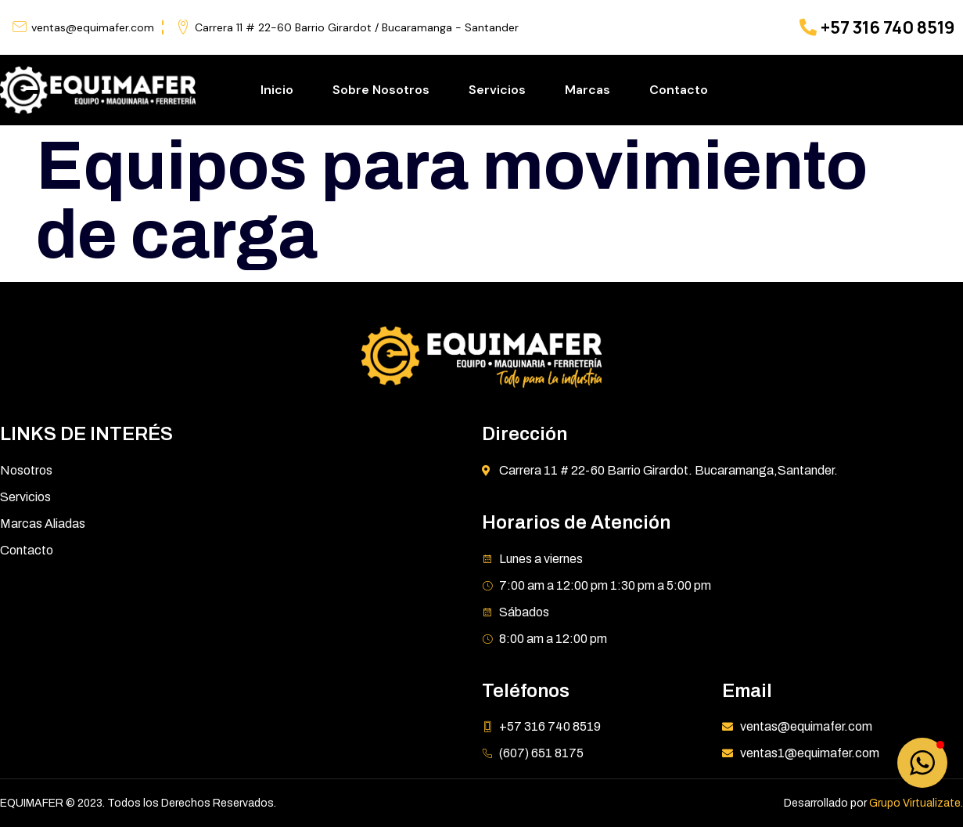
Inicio (277, 89)
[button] (922, 763)
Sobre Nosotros (380, 89)
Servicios (497, 89)
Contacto (678, 89)
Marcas (587, 89)
